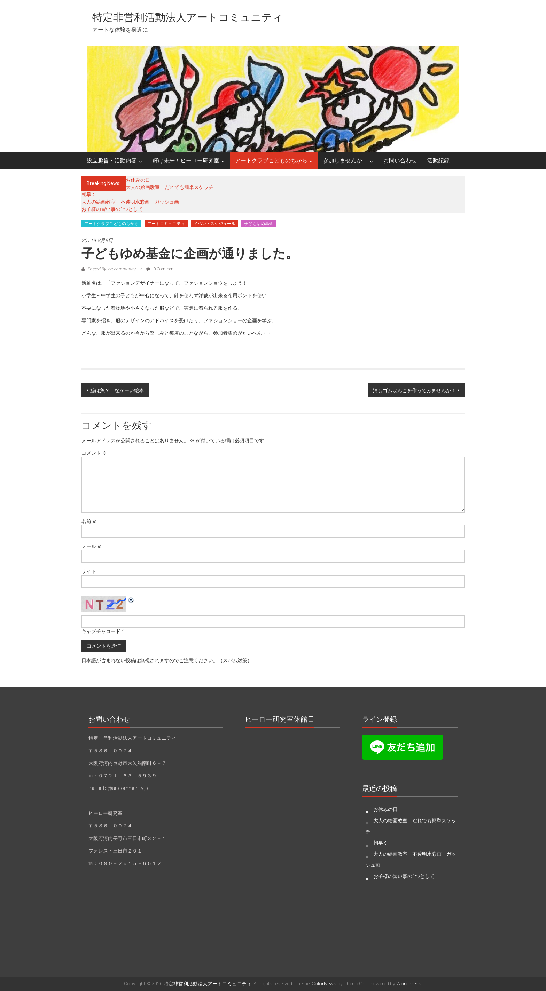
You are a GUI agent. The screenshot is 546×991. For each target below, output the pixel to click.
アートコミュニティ (166, 223)
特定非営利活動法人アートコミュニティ (187, 17)
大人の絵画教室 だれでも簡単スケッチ (169, 187)
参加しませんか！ (345, 160)
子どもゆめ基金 (258, 223)
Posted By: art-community (111, 269)
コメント (94, 453)
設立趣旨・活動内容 (112, 160)
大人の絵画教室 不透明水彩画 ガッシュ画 (130, 202)
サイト (88, 571)
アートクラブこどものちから (271, 160)
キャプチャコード (100, 631)
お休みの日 (138, 180)
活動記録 (438, 160)
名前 (89, 521)
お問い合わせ (400, 160)
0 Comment (160, 269)
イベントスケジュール (214, 223)
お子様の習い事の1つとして (112, 209)
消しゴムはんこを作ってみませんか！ (414, 390)
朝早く (88, 194)
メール (91, 546)
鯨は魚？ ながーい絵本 (117, 390)
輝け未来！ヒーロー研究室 (186, 160)
